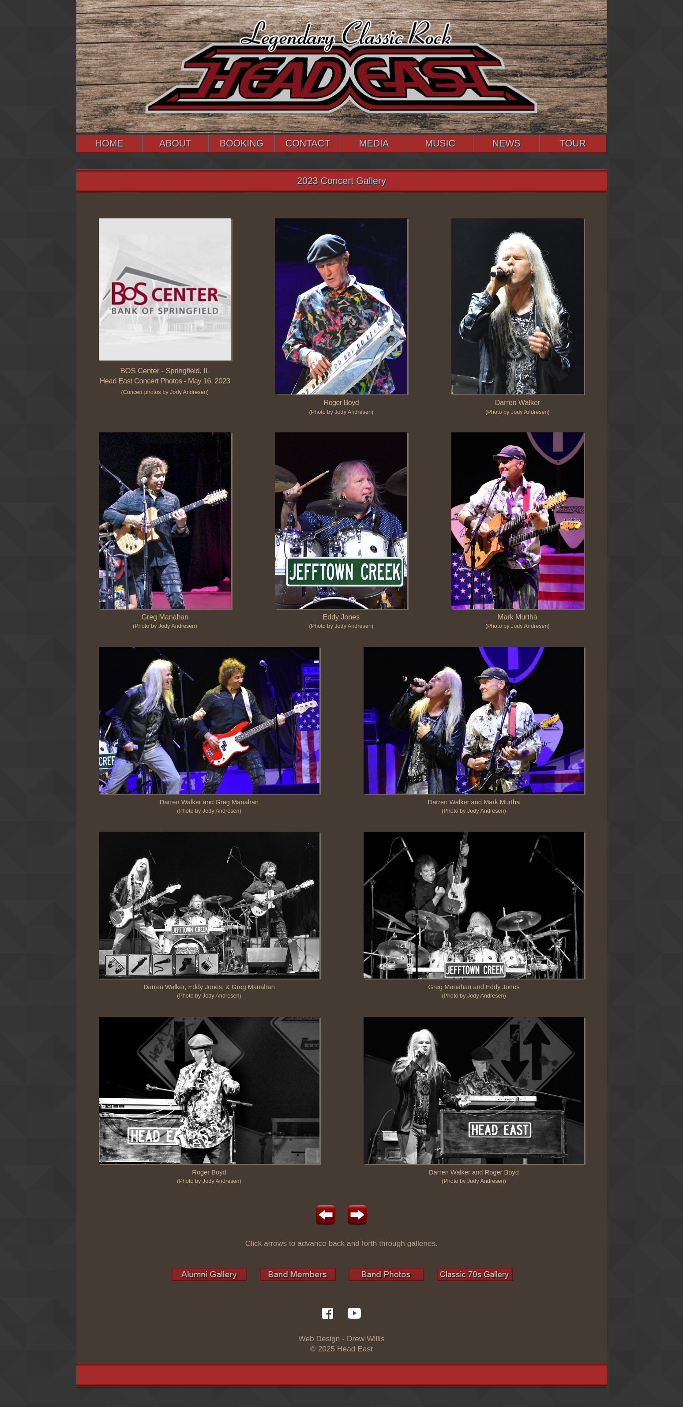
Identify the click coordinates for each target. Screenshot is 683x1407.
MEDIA (374, 143)
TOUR (572, 143)
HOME (109, 143)
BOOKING (242, 143)
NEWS (506, 143)
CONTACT (307, 143)
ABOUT (175, 143)
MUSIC (440, 143)
